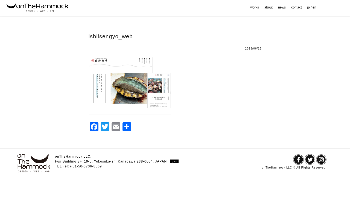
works (254, 7)
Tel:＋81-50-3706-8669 (82, 166)
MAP (174, 162)
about (268, 7)
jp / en (311, 7)
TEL (59, 166)
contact (296, 7)
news (282, 7)
